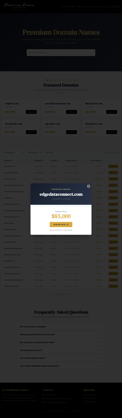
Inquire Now (61, 224)
